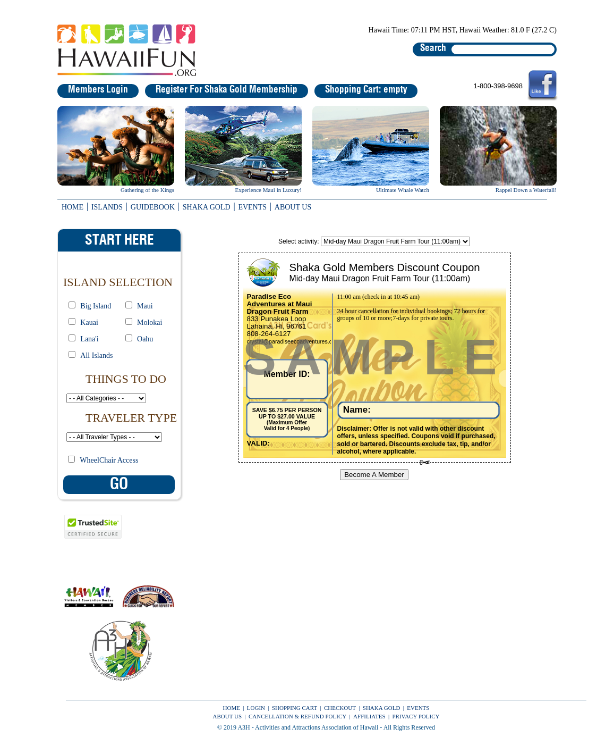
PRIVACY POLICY (416, 716)
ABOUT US (293, 207)
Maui (145, 306)
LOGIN (256, 708)
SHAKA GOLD (207, 207)
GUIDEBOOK (153, 207)
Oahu (145, 339)
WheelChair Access (109, 460)
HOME (72, 207)
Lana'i (89, 339)
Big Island (95, 306)
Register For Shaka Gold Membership (226, 90)
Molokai (149, 322)
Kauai (89, 322)
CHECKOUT (340, 708)
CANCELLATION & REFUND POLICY (297, 716)
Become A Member (374, 475)
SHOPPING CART (294, 708)
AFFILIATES (369, 716)
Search (433, 48)
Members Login (98, 90)
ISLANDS (107, 207)
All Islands (96, 355)
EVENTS (252, 207)
